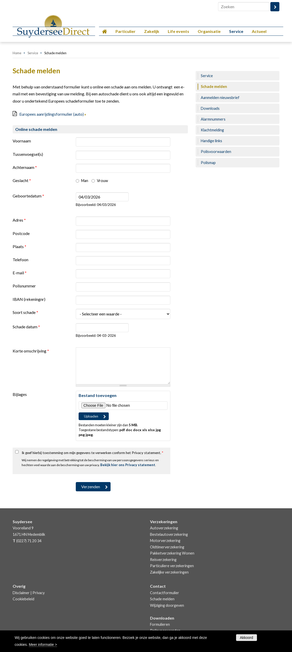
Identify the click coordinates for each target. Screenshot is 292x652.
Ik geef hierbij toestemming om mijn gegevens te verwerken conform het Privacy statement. (92, 453)
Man (84, 180)
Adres (19, 220)
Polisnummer (24, 285)
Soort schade (25, 312)
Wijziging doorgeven (167, 605)
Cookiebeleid (23, 599)
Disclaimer (21, 593)
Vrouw (102, 180)
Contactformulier (164, 593)
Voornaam (22, 140)
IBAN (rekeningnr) (29, 299)
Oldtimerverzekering (167, 547)
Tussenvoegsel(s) (28, 154)
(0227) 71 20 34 (28, 541)
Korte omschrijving (31, 350)
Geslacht (22, 180)
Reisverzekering (163, 559)
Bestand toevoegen (97, 395)
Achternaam (25, 167)
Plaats (19, 246)
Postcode (21, 233)
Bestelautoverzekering (169, 534)
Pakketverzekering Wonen (172, 553)
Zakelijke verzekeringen (169, 572)
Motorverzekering (165, 540)
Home (17, 53)
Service (33, 53)
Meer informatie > (43, 644)
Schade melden (162, 599)
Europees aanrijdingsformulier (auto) (51, 114)
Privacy (38, 593)
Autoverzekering (164, 528)
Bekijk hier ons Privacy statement (127, 465)
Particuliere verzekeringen (172, 566)
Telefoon (20, 259)
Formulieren (160, 624)
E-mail (20, 272)
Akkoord (246, 638)
